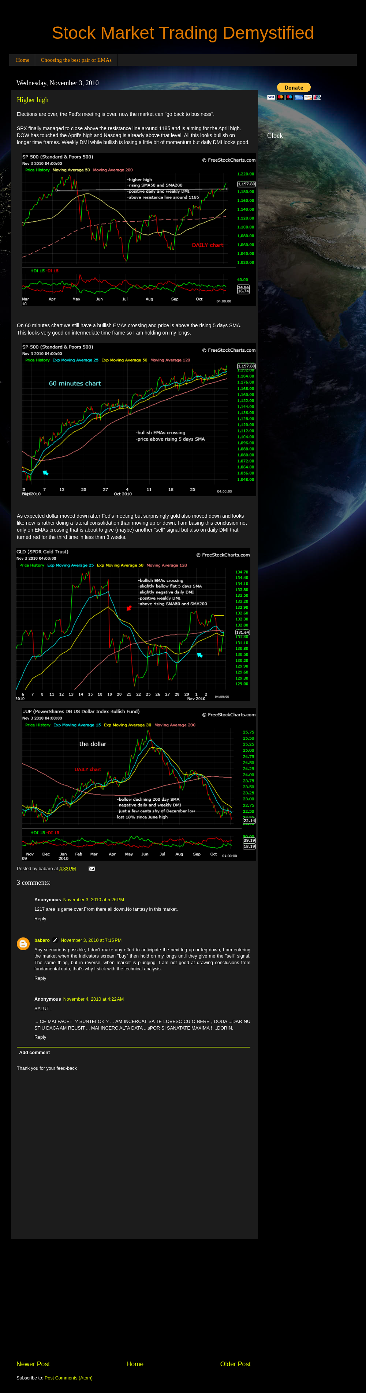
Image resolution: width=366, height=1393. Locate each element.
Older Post (235, 1364)
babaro (42, 940)
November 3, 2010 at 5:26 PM (93, 899)
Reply (40, 918)
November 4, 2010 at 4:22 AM (93, 999)
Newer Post (33, 1364)
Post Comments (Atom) (69, 1378)
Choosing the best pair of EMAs (76, 60)
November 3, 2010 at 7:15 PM (91, 940)
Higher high (32, 99)
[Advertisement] (133, 1299)
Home (23, 60)
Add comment (34, 1052)
